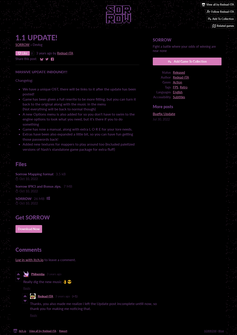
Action (177, 82)
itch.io (22, 331)
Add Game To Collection (187, 62)
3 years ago (54, 274)
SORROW (22, 45)
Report (63, 331)
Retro (183, 87)
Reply (26, 288)
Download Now (29, 229)
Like (22, 53)
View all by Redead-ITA (42, 331)
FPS (175, 87)
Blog (221, 331)
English (178, 92)
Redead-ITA (65, 53)
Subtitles (179, 97)
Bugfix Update (164, 114)
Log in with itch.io (29, 260)
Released (179, 72)
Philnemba (38, 274)
